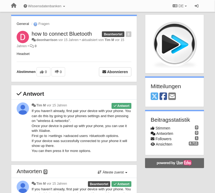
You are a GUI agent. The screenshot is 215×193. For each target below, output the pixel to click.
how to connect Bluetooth (62, 34)
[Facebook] (163, 96)
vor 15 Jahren (57, 105)
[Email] (172, 96)
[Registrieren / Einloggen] (196, 5)
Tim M (109, 40)
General (23, 24)
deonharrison (46, 40)
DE (180, 6)
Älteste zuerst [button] (112, 172)
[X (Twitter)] (154, 96)
